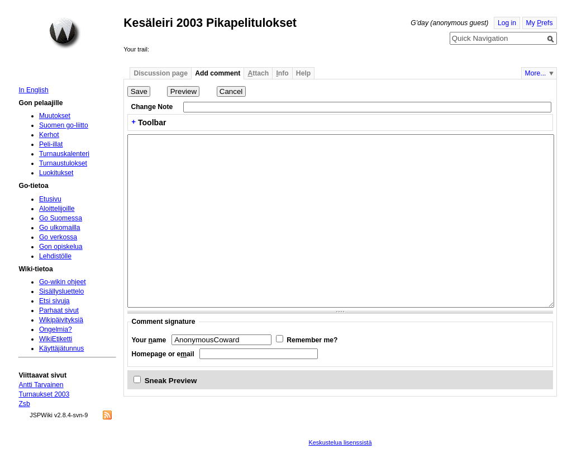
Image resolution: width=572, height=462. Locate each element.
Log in (507, 23)
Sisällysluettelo (61, 291)
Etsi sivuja (54, 301)
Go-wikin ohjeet (62, 282)
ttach (258, 73)
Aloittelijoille (57, 209)
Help (303, 73)
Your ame (148, 340)
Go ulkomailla (59, 228)
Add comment (217, 73)
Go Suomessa (60, 218)
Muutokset (54, 116)
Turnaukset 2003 (43, 394)
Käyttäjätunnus (61, 348)
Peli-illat (51, 144)
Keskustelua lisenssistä (339, 442)
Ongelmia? (55, 329)
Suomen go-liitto (63, 125)
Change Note (152, 107)
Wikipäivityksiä (61, 320)
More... (535, 73)
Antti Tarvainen (40, 385)
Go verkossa (58, 237)
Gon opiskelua (61, 247)
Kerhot (49, 135)
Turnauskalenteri (64, 154)
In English (33, 90)
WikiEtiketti (55, 339)
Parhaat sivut (59, 310)
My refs (539, 23)
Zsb (24, 404)
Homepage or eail (162, 354)
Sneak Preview (171, 380)
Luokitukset (56, 173)
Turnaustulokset (63, 163)
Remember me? (312, 340)
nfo (282, 73)
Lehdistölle (55, 256)
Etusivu (50, 199)
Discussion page (161, 73)
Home (65, 33)
